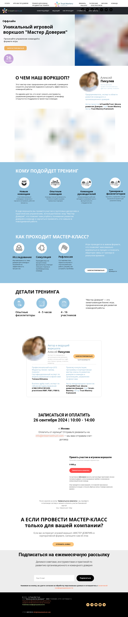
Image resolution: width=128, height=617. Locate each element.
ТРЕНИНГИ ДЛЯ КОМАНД (39, 3)
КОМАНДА (114, 3)
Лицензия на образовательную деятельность (36, 601)
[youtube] (96, 604)
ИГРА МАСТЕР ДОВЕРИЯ (20, 3)
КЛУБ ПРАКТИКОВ (96, 5)
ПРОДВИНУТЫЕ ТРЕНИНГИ (40, 5)
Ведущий (56, 11)
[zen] (100, 604)
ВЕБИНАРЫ (82, 3)
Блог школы (93, 11)
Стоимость (81, 11)
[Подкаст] (104, 604)
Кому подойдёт (43, 11)
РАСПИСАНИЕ (93, 3)
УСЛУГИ (7, 3)
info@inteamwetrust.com (50, 435)
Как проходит (68, 11)
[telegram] (92, 604)
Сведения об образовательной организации (36, 603)
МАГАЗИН (104, 3)
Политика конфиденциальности (33, 604)
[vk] (87, 604)
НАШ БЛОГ (84, 5)
